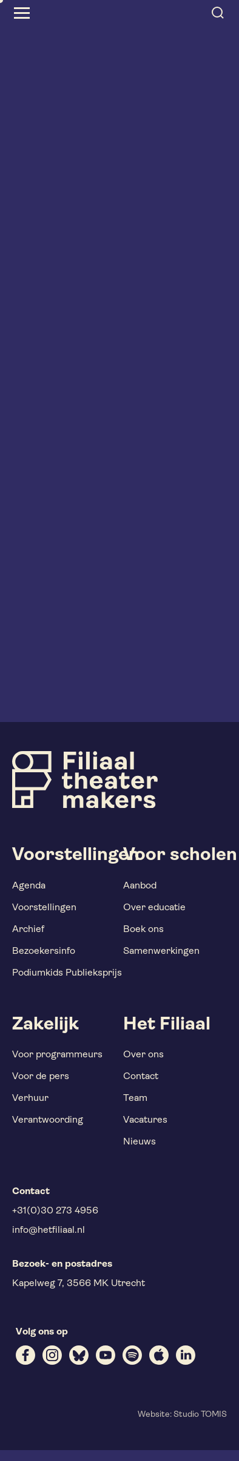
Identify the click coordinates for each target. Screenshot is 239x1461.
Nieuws (139, 1142)
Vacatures (145, 1120)
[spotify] (132, 1355)
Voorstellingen (44, 908)
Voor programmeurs (57, 1055)
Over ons (143, 1055)
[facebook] (25, 1355)
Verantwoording (47, 1120)
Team (135, 1098)
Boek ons (143, 929)
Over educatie (154, 908)
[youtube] (105, 1355)
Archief (28, 929)
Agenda (28, 886)
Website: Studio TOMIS (182, 1414)
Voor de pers (40, 1077)
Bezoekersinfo (43, 951)
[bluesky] (79, 1355)
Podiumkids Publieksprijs (67, 973)
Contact (140, 1077)
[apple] (159, 1355)
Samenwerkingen (161, 951)
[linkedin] (185, 1355)
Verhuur (30, 1098)
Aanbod (140, 886)
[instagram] (52, 1355)
